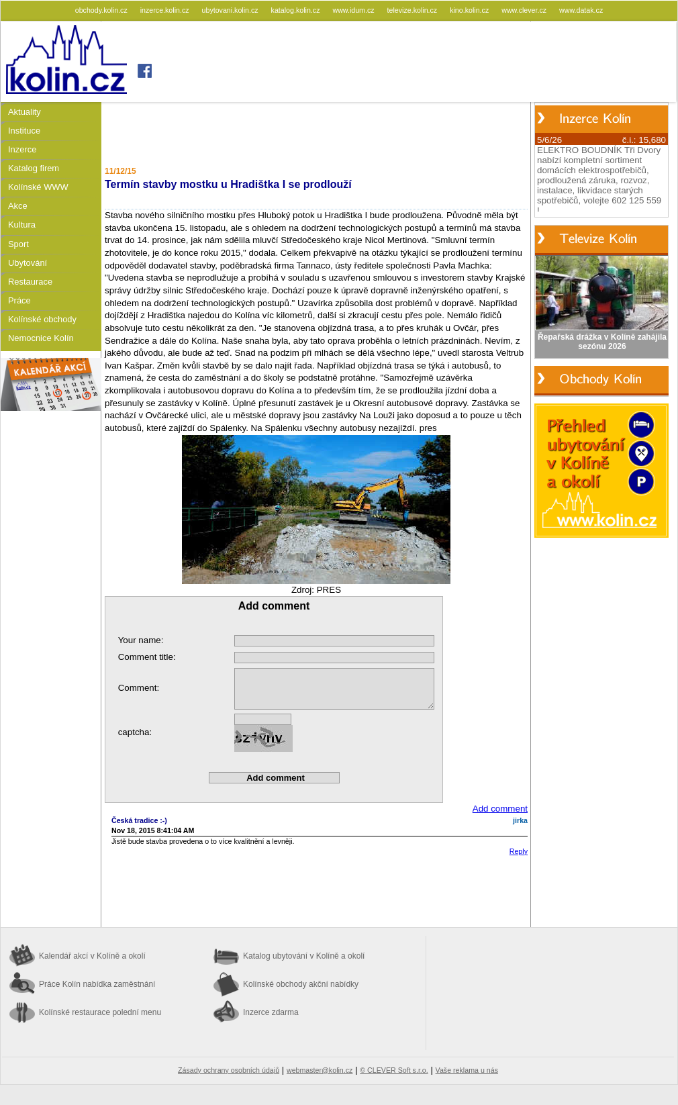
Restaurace (30, 282)
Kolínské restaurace (100, 1012)
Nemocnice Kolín (41, 338)
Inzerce (22, 149)
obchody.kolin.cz (102, 10)
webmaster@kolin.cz (319, 1070)
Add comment (500, 809)
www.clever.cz (524, 10)
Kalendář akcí (92, 956)
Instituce (24, 131)
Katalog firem (33, 168)
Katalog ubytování (304, 956)
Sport (18, 244)
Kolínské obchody (42, 319)
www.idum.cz (354, 10)
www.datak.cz (581, 10)
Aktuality (24, 112)
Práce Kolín (97, 984)
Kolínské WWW (38, 187)
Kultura (22, 225)
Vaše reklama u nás (467, 1070)
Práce (19, 300)
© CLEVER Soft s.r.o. (394, 1070)
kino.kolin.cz (470, 10)
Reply (519, 851)
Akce (18, 206)
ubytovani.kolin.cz (231, 10)
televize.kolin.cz (413, 10)
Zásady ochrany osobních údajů (228, 1070)
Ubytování (27, 263)
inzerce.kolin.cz (165, 10)
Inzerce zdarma (271, 1012)
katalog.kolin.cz (296, 10)
